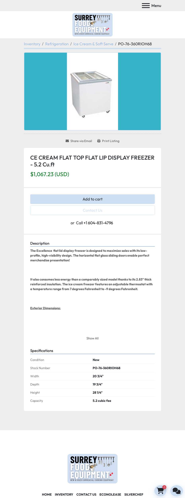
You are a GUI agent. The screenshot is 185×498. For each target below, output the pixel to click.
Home (47, 494)
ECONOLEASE (110, 494)
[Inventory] (32, 43)
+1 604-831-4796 (98, 222)
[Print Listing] (108, 141)
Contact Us (92, 210)
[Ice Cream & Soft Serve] (93, 43)
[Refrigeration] (57, 43)
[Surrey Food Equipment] (92, 468)
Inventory (64, 494)
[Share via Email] (79, 141)
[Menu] (146, 5)
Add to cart (92, 199)
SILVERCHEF (133, 494)
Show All (93, 338)
